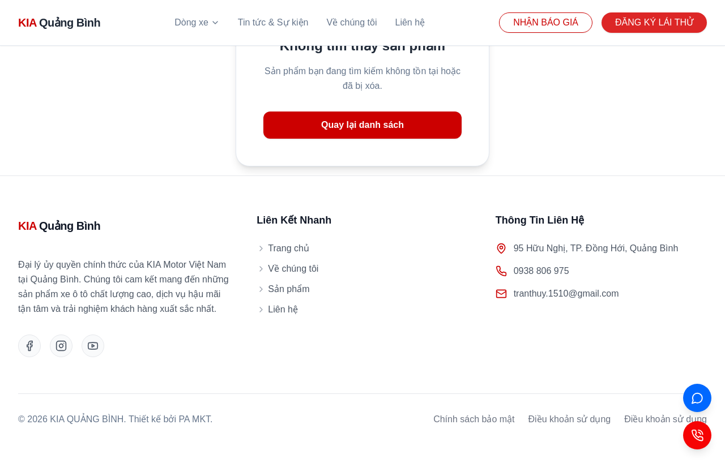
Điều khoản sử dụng (569, 419)
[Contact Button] (697, 435)
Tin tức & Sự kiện (273, 22)
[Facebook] (29, 346)
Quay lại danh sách (362, 125)
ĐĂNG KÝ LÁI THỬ (654, 22)
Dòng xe (197, 22)
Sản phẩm (283, 289)
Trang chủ (283, 248)
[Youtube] (93, 346)
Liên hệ (410, 22)
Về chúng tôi (351, 22)
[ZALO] (697, 398)
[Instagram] (61, 346)
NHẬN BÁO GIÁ (545, 22)
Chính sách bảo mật (473, 419)
